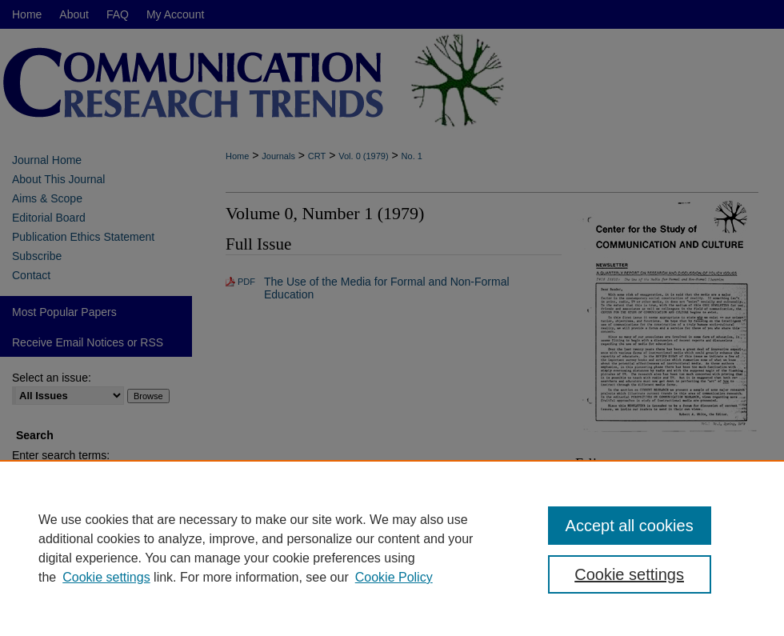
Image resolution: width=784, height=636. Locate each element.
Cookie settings (106, 577)
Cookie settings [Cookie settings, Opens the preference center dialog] (629, 574)
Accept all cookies (630, 525)
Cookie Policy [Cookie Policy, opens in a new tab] (394, 577)
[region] (392, 548)
